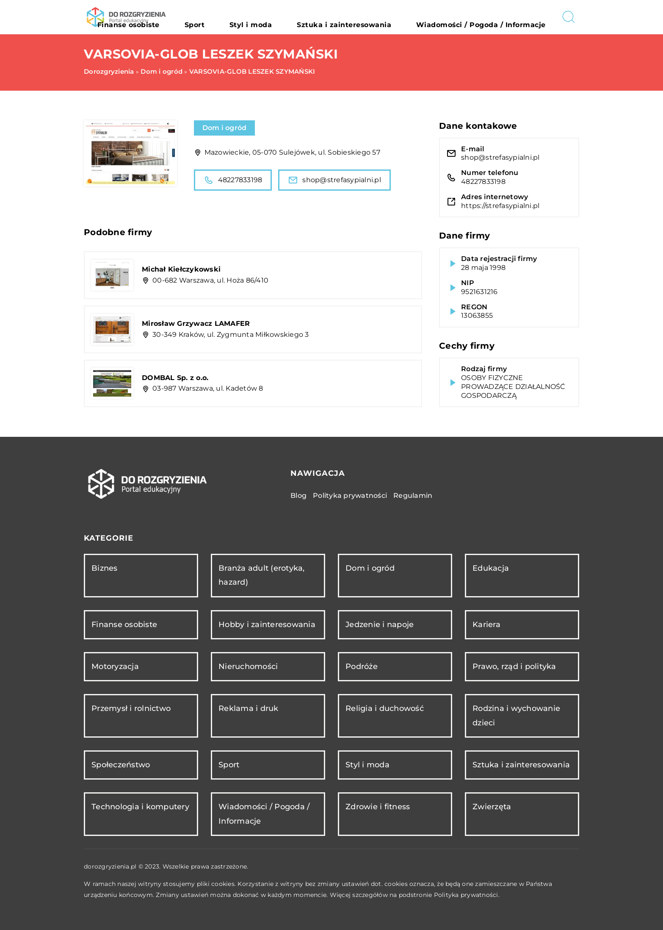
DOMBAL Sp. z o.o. (175, 378)
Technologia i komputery (140, 806)
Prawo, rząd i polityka (514, 666)
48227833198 (233, 180)
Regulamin (412, 495)
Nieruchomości (248, 666)
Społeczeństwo (120, 764)
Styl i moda (316, 17)
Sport (277, 17)
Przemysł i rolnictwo (131, 708)
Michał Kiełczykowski (181, 269)
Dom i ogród (224, 128)
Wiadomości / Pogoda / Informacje (496, 17)
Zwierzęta (491, 806)
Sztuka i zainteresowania (387, 17)
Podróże (361, 666)
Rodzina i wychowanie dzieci (516, 715)
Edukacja (490, 568)
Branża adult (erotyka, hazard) (261, 575)
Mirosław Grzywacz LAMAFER (196, 323)
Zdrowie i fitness (377, 806)
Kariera (486, 624)
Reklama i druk (248, 708)
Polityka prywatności (350, 495)
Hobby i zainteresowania (266, 624)
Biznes (104, 568)
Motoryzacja (115, 666)
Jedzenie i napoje (379, 624)
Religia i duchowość (384, 708)
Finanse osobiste (229, 17)
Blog (298, 495)
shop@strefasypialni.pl (334, 180)
